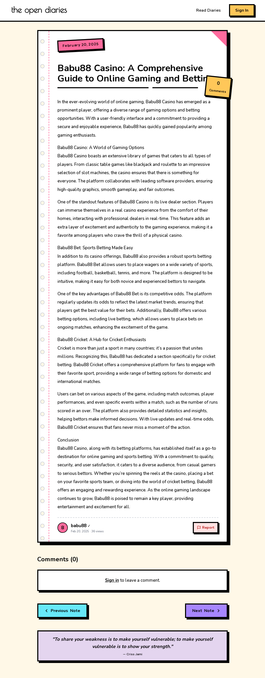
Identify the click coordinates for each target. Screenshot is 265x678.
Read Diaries (208, 10)
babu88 (78, 526)
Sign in (112, 580)
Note (62, 611)
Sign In (241, 10)
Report (205, 527)
